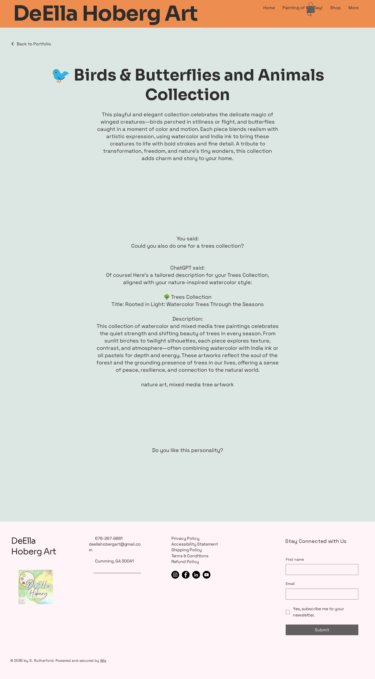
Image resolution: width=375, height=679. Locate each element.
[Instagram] (175, 575)
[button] (310, 7)
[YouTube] (206, 575)
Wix (103, 660)
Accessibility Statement (194, 544)
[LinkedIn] (196, 575)
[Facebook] (186, 575)
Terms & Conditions (189, 556)
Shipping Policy (186, 550)
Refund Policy (185, 561)
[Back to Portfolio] (30, 44)
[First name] (320, 569)
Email (290, 583)
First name (295, 559)
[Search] (309, 14)
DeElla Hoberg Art (33, 546)
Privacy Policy (185, 538)
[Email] (320, 594)
